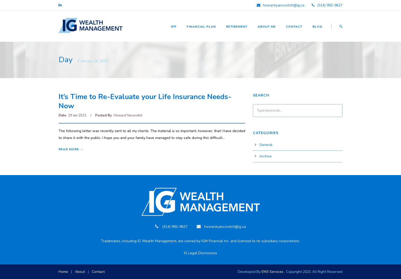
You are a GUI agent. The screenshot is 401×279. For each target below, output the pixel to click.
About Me (267, 27)
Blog (317, 27)
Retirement (236, 27)
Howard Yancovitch (128, 115)
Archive (265, 156)
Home (63, 271)
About (80, 271)
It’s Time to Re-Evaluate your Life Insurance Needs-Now (145, 101)
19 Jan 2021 (77, 115)
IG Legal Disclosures (200, 253)
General (265, 144)
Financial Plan (201, 27)
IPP (173, 27)
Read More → (71, 149)
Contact (294, 27)
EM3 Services (272, 271)
